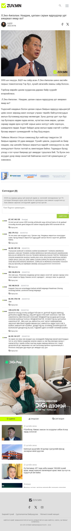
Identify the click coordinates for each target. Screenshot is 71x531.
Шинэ (11, 419)
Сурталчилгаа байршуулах (27, 514)
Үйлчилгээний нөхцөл (49, 514)
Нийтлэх (63, 216)
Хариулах (13, 227)
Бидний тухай (8, 514)
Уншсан (34, 419)
